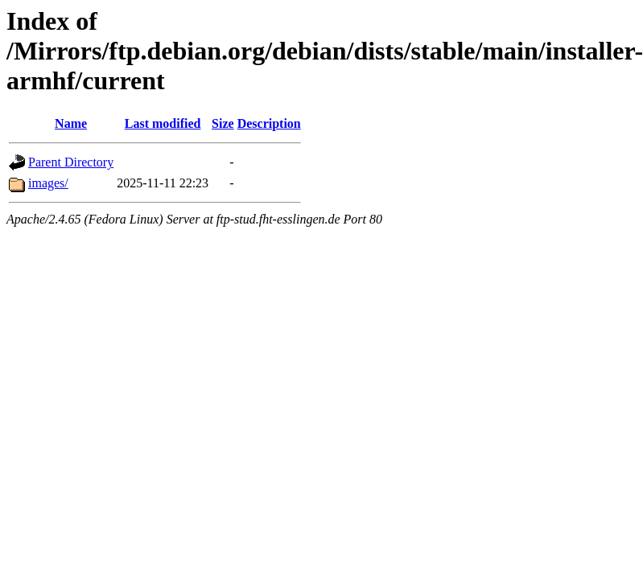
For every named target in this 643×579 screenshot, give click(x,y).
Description (269, 123)
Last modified (163, 123)
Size (223, 123)
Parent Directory (70, 162)
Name (71, 123)
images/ (48, 183)
